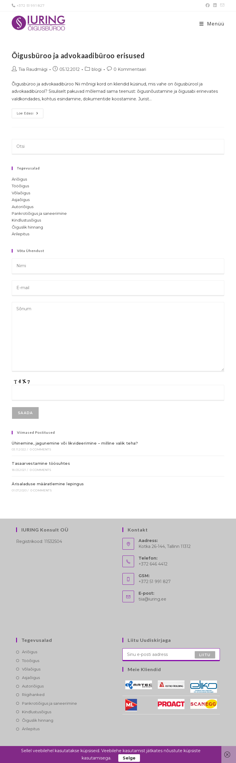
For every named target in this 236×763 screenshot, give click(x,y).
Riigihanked (33, 694)
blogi (97, 69)
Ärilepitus (20, 234)
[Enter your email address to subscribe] (171, 654)
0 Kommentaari (130, 69)
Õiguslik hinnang (27, 227)
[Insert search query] (118, 147)
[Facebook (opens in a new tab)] (207, 5)
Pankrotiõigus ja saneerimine (39, 213)
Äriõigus (19, 179)
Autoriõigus (22, 206)
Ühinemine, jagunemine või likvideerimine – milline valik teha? (75, 443)
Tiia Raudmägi (32, 69)
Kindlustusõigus (26, 220)
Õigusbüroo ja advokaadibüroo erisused (78, 55)
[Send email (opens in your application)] (221, 5)
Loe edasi (30, 114)
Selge (129, 758)
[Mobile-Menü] (211, 23)
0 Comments (40, 449)
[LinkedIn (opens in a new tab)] (214, 5)
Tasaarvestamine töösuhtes (41, 463)
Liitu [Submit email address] (205, 654)
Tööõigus (20, 186)
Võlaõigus (21, 193)
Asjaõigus (21, 199)
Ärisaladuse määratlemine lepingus (48, 483)
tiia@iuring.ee (152, 599)
